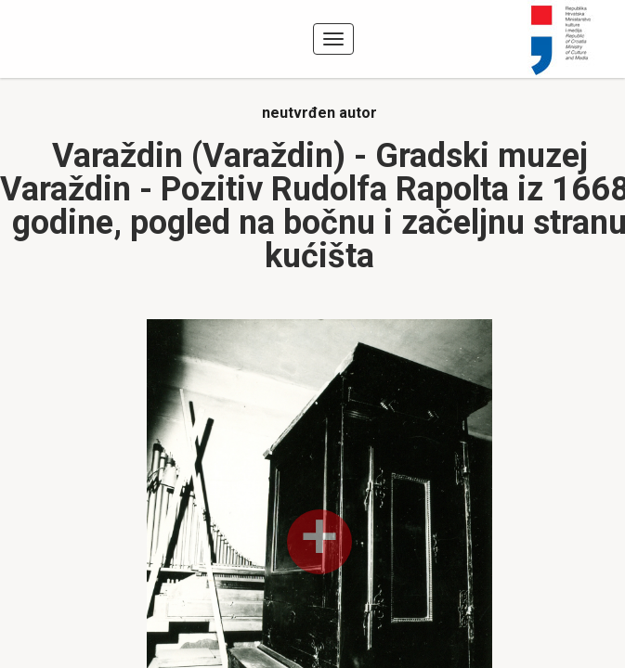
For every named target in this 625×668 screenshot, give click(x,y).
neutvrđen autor (319, 113)
